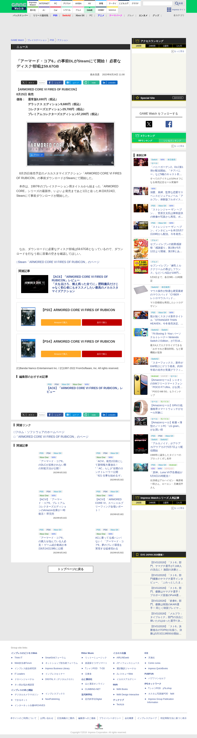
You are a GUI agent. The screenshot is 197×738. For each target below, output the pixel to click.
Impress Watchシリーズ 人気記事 (160, 497)
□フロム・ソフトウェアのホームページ (39, 432)
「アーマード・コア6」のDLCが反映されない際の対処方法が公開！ (52, 465)
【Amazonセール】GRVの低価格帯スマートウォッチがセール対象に (166, 409)
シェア (58, 83)
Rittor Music (87, 653)
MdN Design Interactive (128, 694)
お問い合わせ (46, 718)
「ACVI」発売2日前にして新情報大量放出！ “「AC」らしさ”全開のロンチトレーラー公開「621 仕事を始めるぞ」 (109, 468)
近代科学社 (86, 694)
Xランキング (148, 135)
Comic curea (154, 663)
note (94, 83)
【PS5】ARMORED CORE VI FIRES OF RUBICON (78, 310)
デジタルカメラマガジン (26, 694)
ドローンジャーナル (24, 679)
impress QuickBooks (158, 668)
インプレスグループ (147, 718)
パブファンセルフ (157, 678)
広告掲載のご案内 (65, 718)
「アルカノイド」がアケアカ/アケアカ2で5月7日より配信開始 (166, 447)
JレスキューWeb (125, 674)
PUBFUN (149, 674)
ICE (146, 653)
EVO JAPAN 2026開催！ (153, 555)
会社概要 (129, 718)
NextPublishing (52, 699)
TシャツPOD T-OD (95, 668)
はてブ (76, 83)
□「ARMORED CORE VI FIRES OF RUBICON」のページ (51, 436)
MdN (115, 684)
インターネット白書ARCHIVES (30, 705)
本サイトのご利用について (23, 718)
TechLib (120, 704)
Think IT (18, 657)
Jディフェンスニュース (128, 663)
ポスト (31, 83)
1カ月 (179, 46)
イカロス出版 (119, 653)
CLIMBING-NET (93, 689)
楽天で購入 (102, 322)
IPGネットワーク (153, 684)
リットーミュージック (96, 657)
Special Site (148, 98)
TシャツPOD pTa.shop (160, 688)
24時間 (152, 46)
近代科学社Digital (93, 699)
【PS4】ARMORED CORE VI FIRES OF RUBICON (78, 341)
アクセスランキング (152, 41)
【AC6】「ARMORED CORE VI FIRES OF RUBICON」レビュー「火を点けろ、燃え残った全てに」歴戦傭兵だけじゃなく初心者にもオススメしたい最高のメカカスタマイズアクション (85, 284)
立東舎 (88, 674)
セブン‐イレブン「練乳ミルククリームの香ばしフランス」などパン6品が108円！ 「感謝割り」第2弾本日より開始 (166, 272)
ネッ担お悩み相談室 (24, 684)
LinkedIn (112, 83)
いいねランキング (172, 140)
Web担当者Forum (23, 663)
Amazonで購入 (61, 322)
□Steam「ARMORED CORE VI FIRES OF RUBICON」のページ (57, 262)
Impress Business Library (57, 668)
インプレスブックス (55, 693)
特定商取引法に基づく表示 (174, 718)
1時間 (138, 46)
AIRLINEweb (123, 657)
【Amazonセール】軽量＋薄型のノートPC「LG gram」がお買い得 (166, 426)
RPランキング (145, 140)
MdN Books (122, 689)
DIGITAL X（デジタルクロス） (60, 679)
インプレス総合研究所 (25, 668)
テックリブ (118, 700)
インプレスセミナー (55, 674)
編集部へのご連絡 (87, 718)
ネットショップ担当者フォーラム (61, 663)
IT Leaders (20, 674)
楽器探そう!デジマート (96, 663)
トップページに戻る (71, 569)
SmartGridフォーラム (55, 657)
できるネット (21, 700)
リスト (42, 83)
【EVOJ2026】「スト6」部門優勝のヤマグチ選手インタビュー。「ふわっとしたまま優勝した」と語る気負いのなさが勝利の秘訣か (166, 582)
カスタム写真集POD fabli (161, 693)
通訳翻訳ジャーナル (126, 668)
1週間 (165, 46)
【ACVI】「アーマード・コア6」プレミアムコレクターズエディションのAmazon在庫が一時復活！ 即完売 (52, 506)
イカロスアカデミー (126, 679)
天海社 (151, 657)
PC (91, 15)
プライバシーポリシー (110, 718)
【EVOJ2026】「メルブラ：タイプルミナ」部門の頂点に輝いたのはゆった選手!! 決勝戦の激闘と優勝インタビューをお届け (166, 620)
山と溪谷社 (86, 679)
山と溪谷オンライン (95, 684)
